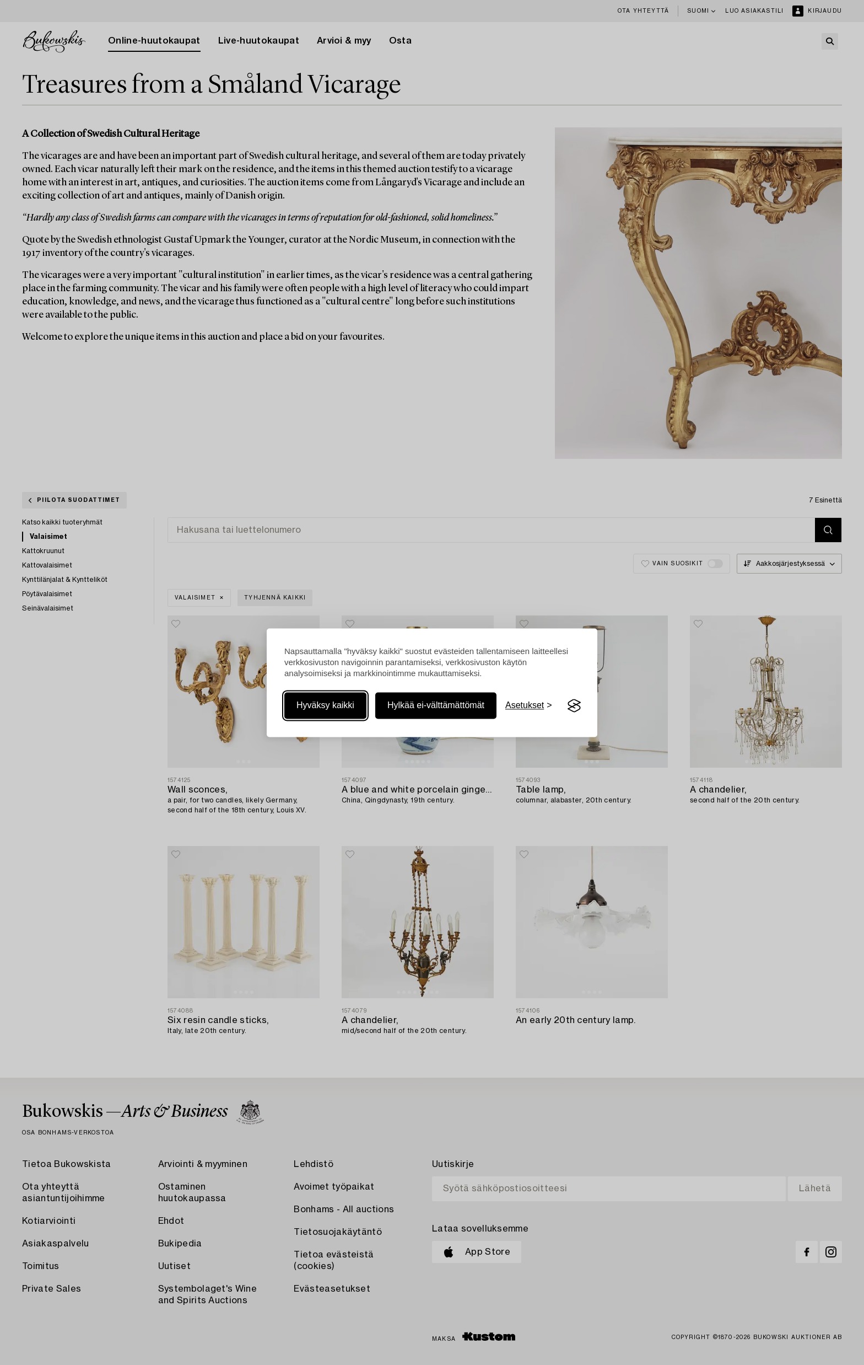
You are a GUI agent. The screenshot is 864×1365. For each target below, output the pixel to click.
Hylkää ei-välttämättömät (435, 705)
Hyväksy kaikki (325, 705)
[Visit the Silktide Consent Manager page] (574, 706)
